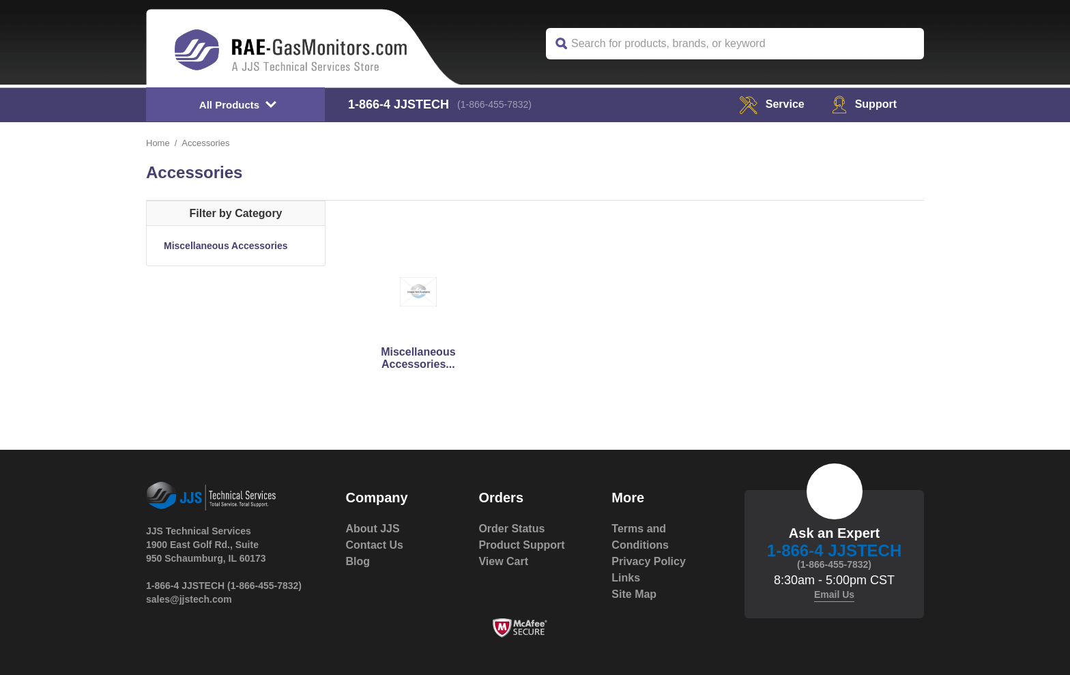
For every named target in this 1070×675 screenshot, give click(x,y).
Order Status (511, 528)
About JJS (373, 528)
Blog (358, 561)
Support (864, 104)
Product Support (521, 545)
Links (625, 578)
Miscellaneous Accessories (226, 245)
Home (158, 143)
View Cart (503, 561)
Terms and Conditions (640, 537)
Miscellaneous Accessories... (418, 358)
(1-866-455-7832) (494, 104)
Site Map (633, 594)
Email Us (834, 594)
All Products (229, 105)
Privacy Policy (648, 561)
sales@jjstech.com (189, 599)
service (772, 104)
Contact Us (374, 545)
